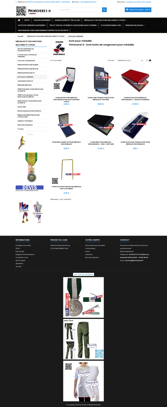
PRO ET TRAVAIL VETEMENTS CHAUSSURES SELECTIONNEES (73, 25)
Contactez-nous (22, 257)
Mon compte (20, 260)
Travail (20, 129)
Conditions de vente (23, 245)
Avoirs (87, 251)
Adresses (88, 254)
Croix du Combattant (26, 61)
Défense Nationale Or (26, 73)
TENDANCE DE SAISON (134, 25)
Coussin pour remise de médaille (27, 56)
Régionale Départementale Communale (29, 116)
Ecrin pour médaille (25, 77)
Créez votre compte (143, 2)
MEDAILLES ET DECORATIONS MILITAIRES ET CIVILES (104, 20)
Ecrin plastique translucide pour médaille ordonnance (135, 143)
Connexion (129, 2)
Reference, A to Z (130, 60)
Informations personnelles (95, 245)
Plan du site (20, 251)
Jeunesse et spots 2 (25, 81)
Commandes (90, 248)
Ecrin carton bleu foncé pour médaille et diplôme (101, 99)
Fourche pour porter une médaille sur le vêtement (66, 188)
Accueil (18, 266)
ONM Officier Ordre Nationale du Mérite (29, 102)
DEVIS (26, 20)
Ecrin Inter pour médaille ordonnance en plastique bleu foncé (66, 100)
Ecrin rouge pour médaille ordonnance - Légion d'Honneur (135, 99)
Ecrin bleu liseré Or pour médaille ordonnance (66, 143)
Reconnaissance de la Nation (29, 111)
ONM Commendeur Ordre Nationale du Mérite (28, 96)
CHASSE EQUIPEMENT (42, 20)
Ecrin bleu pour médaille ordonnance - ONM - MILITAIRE (101, 143)
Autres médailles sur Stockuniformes (26, 50)
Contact (124, 240)
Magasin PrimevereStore (25, 254)
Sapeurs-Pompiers (25, 121)
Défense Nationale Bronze (28, 69)
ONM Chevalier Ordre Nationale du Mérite (30, 90)
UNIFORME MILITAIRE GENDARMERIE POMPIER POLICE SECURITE (43, 30)
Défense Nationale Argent (28, 65)
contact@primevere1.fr (87, 2)
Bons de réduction (92, 257)
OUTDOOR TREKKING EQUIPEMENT (31, 25)
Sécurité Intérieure (25, 125)
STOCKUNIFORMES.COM (111, 25)
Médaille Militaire (25, 85)
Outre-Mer (22, 107)
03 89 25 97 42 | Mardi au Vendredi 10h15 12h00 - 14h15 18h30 (48, 2)
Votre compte (92, 240)
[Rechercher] (83, 9)
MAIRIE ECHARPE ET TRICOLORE (67, 20)
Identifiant (19, 263)
